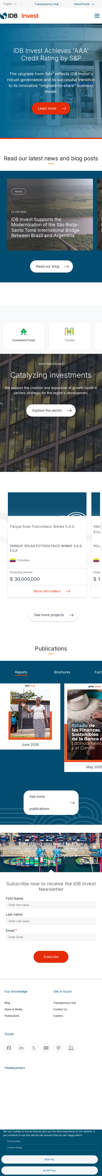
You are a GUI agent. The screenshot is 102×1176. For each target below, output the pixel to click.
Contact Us (60, 1009)
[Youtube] (46, 1047)
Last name (14, 914)
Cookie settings (14, 1147)
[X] (33, 1047)
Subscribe (51, 957)
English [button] (8, 3)
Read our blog (52, 266)
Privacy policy (14, 1141)
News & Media (13, 1009)
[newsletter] (70, 1047)
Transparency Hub (47, 4)
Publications (12, 1015)
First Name (14, 898)
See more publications (52, 802)
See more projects (54, 615)
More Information (51, 591)
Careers (58, 1015)
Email (10, 930)
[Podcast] (58, 1047)
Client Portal (84, 4)
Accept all (49, 1170)
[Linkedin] (21, 1047)
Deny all (49, 1159)
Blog (7, 1002)
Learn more (52, 108)
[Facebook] (9, 1047)
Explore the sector (52, 410)
